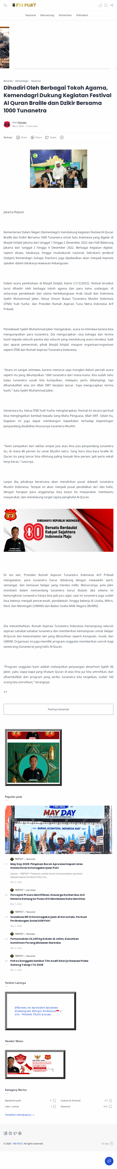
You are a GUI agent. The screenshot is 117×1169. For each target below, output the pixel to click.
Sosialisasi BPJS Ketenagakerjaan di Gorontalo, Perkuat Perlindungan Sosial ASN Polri (48, 936)
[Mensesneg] (47, 15)
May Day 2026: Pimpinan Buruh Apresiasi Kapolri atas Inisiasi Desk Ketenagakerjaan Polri (46, 883)
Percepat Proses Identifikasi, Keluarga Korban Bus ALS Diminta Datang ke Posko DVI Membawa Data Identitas (47, 914)
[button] (100, 5)
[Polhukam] (82, 15)
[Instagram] (10, 1151)
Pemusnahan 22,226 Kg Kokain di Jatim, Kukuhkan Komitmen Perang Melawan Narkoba (44, 958)
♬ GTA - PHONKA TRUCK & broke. (38, 1030)
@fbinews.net (23, 1025)
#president (38, 1025)
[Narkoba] (30, 951)
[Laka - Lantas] (30, 1124)
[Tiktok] (20, 1151)
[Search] (106, 5)
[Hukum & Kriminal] (86, 1118)
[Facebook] (6, 1151)
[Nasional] (30, 15)
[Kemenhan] (65, 15)
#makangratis (23, 1028)
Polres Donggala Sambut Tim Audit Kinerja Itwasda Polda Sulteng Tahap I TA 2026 (49, 980)
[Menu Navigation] (5, 5)
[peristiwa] (31, 907)
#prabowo (52, 1025)
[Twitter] (15, 1151)
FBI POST (18, 1161)
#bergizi (37, 1028)
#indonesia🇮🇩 (51, 1028)
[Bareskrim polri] (30, 1118)
